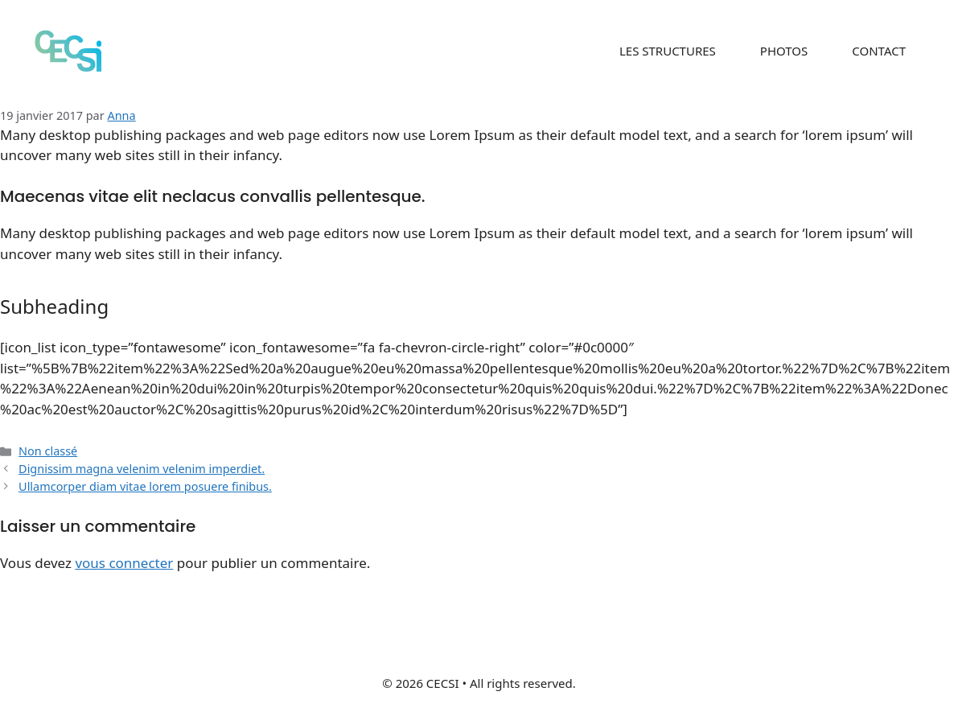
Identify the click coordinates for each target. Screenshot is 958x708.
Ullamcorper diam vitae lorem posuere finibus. (145, 486)
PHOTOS (784, 51)
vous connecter (124, 563)
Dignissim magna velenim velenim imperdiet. (142, 468)
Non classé (48, 451)
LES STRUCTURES (667, 51)
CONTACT (879, 51)
